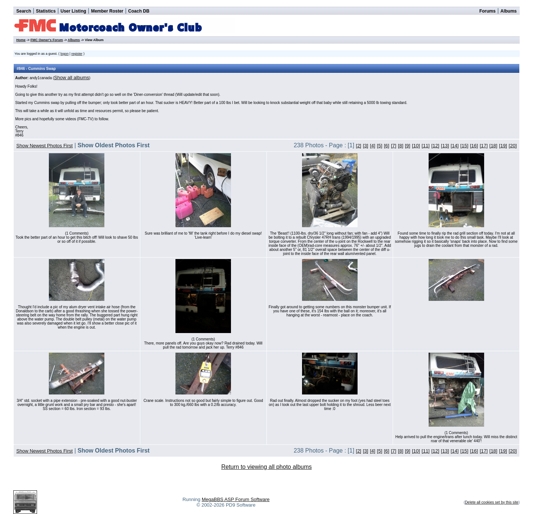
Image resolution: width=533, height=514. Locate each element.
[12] (435, 145)
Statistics (46, 11)
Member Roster (107, 11)
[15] (464, 145)
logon (64, 54)
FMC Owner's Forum (46, 40)
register (77, 54)
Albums (508, 11)
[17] (484, 145)
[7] (393, 145)
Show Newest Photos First (44, 145)
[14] (454, 145)
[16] (474, 145)
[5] (379, 145)
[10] (416, 145)
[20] (513, 145)
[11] (426, 145)
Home (21, 40)
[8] (400, 145)
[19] (503, 145)
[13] (445, 145)
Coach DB (138, 11)
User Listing (73, 11)
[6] (386, 145)
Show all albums (71, 77)
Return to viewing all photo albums (266, 467)
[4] (372, 145)
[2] (358, 145)
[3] (365, 145)
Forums (487, 11)
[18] (493, 145)
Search (23, 11)
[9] (407, 145)
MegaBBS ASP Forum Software (235, 499)
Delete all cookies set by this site (492, 502)
